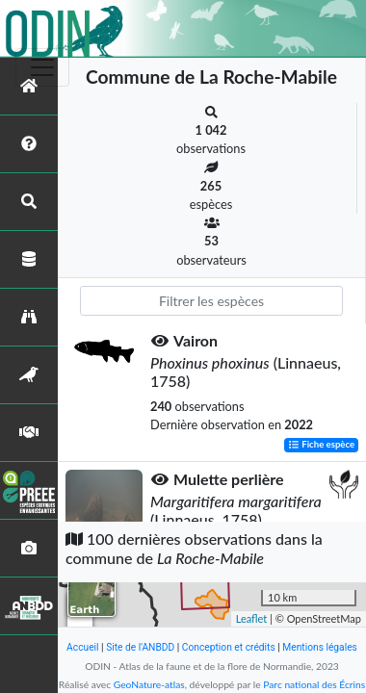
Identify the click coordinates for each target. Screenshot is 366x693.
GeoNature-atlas (149, 684)
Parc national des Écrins (314, 684)
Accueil (82, 647)
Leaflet (252, 618)
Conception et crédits (228, 647)
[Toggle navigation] (42, 67)
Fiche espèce (321, 445)
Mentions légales (319, 647)
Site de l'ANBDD (140, 647)
